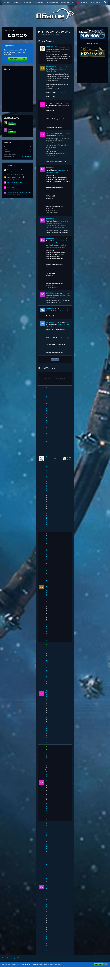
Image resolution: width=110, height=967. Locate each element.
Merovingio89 (51, 309)
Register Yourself (17, 59)
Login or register (95, 2)
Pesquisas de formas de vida (16, 177)
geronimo (9, 194)
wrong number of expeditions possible (19, 192)
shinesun (11, 122)
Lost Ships (10, 187)
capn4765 (10, 184)
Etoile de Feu (10, 174)
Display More (55, 359)
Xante (10, 129)
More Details (98, 964)
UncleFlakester (26, 156)
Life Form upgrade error (14, 182)
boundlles (9, 179)
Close (105, 964)
